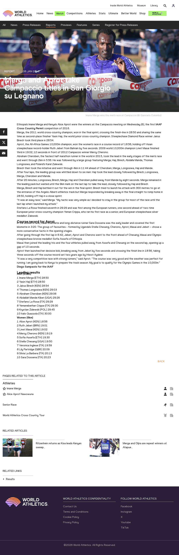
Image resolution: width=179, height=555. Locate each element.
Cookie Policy (71, 517)
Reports (51, 25)
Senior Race (10, 404)
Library (154, 5)
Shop (142, 13)
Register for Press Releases (121, 25)
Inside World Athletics (121, 5)
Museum (141, 5)
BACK (161, 361)
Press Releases (32, 25)
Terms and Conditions (75, 511)
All (4, 25)
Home (40, 13)
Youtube (126, 522)
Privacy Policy (71, 522)
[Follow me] (4, 388)
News (50, 13)
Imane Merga (14, 388)
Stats (102, 13)
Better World (128, 13)
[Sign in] (173, 5)
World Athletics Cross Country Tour (23, 415)
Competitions (75, 13)
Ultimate (113, 13)
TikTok (125, 527)
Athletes (91, 13)
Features (82, 25)
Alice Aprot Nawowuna (20, 394)
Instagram (126, 511)
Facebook (126, 506)
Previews (66, 25)
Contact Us (70, 506)
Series (96, 25)
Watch (60, 13)
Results (10, 479)
